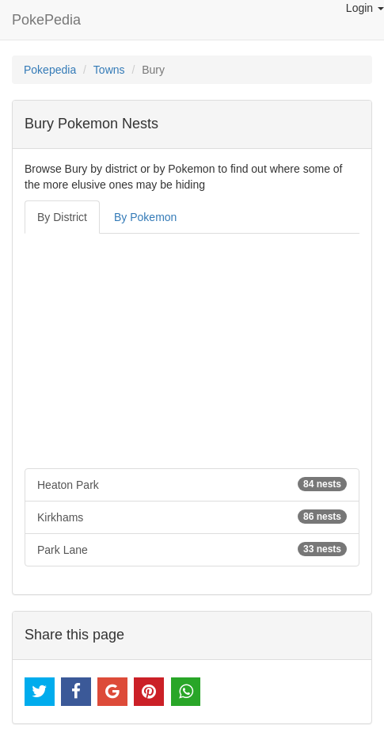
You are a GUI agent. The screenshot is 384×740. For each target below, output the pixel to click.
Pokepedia (50, 69)
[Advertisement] (192, 351)
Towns (109, 69)
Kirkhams (192, 516)
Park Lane (192, 549)
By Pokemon (145, 217)
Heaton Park (192, 484)
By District (62, 217)
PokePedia (46, 20)
